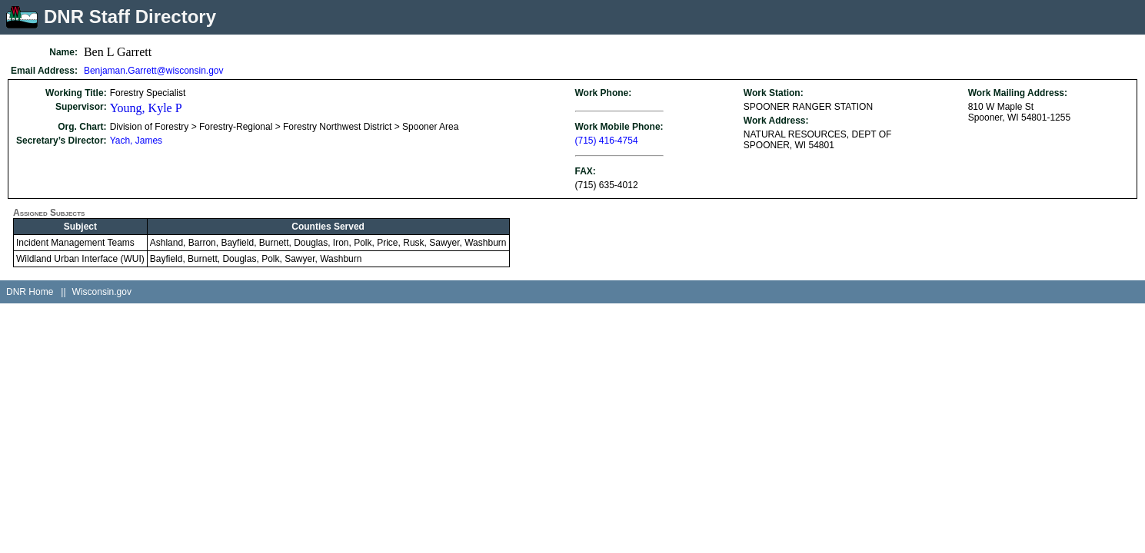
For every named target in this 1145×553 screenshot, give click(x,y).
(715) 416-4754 (606, 140)
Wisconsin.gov (101, 291)
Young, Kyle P (146, 107)
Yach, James (136, 140)
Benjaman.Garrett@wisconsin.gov (154, 70)
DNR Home (29, 291)
